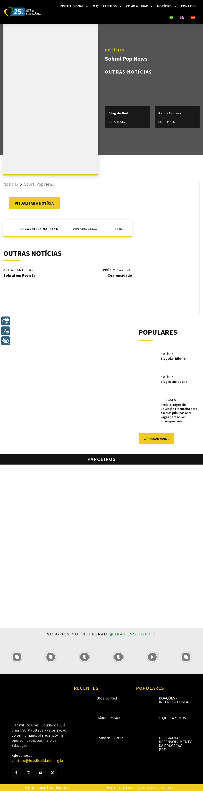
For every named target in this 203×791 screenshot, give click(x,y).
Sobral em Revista (19, 275)
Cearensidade (120, 275)
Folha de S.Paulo (110, 737)
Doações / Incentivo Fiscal (174, 699)
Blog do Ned (118, 113)
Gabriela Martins (41, 228)
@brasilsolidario (133, 634)
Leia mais (117, 121)
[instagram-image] (17, 657)
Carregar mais (156, 438)
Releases (168, 400)
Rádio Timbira (169, 113)
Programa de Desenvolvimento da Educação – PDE (176, 743)
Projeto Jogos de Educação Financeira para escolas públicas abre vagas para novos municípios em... (179, 413)
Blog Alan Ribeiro (173, 359)
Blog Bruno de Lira (174, 382)
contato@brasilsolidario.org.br (38, 760)
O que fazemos (172, 717)
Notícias (115, 50)
